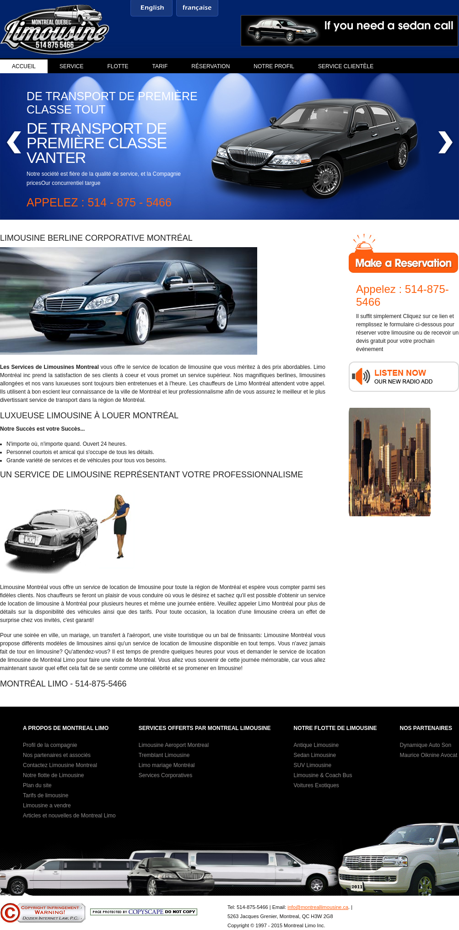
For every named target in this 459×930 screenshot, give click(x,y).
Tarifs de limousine (45, 795)
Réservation (210, 66)
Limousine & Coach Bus (322, 775)
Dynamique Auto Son (425, 745)
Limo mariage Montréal (167, 765)
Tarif (160, 66)
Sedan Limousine (314, 755)
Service (71, 66)
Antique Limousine (316, 745)
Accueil (24, 66)
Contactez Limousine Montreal (60, 765)
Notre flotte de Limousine (53, 775)
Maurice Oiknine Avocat (428, 755)
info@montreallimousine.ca (317, 907)
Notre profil (274, 66)
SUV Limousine (312, 765)
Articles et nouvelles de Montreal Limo (69, 815)
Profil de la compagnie (50, 745)
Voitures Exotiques (316, 785)
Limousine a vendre (47, 805)
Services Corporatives (165, 775)
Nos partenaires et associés (57, 755)
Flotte (117, 66)
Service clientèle (345, 66)
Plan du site (37, 785)
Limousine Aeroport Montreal (174, 745)
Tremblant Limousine (164, 755)
